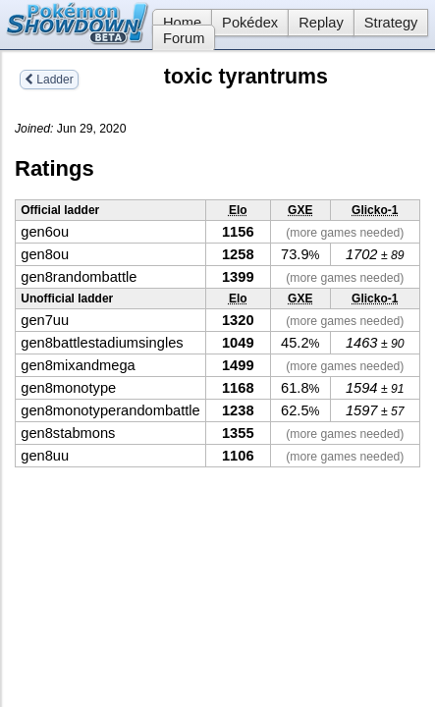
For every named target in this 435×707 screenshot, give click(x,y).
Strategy (391, 22)
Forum (183, 38)
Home (176, 22)
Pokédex (250, 22)
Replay (321, 22)
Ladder (49, 79)
